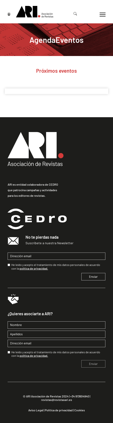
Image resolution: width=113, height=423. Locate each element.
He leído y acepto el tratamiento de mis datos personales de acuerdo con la (55, 266)
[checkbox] (9, 265)
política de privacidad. (34, 268)
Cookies (79, 410)
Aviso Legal (35, 410)
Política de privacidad (59, 410)
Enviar (93, 277)
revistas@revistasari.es (56, 399)
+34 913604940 (79, 396)
